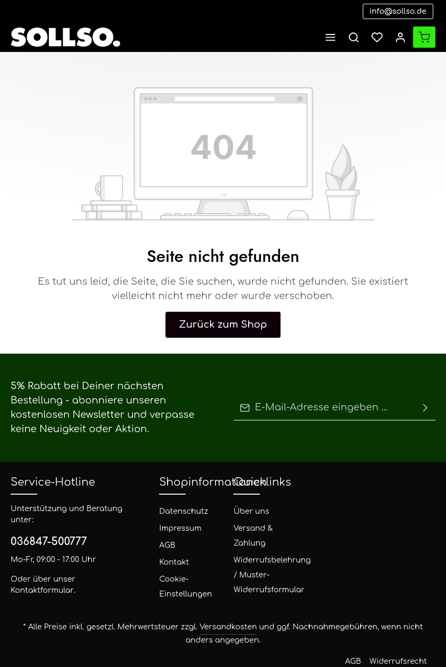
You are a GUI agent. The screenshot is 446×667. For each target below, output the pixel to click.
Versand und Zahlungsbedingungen (333, 636)
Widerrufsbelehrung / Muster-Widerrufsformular (263, 561)
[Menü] (330, 37)
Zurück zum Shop (223, 324)
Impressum (175, 514)
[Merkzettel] (377, 37)
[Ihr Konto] (400, 37)
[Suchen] (353, 37)
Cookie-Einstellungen (179, 572)
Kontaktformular (85, 554)
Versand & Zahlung (249, 521)
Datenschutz (177, 497)
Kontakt (171, 548)
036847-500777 (44, 516)
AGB (167, 531)
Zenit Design (134, 643)
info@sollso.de (403, 11)
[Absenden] (425, 401)
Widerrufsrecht (250, 636)
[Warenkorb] (424, 37)
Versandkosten (203, 613)
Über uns (246, 497)
